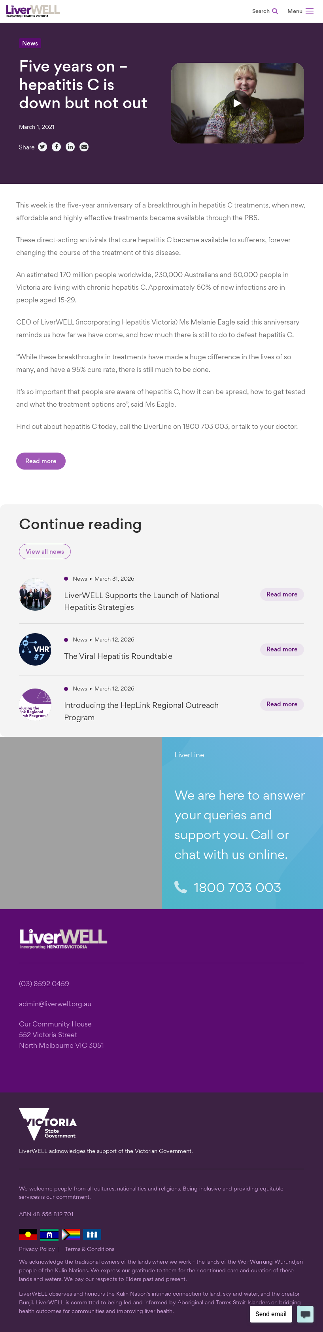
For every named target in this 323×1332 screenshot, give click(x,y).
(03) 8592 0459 (44, 984)
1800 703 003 (227, 888)
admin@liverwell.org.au (55, 1004)
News (30, 44)
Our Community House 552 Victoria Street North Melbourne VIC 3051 (61, 1035)
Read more (41, 462)
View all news (45, 552)
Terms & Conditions (89, 1249)
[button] (300, 12)
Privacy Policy (37, 1249)
